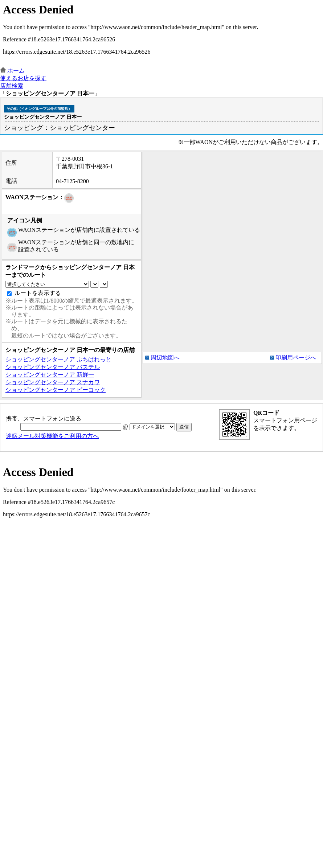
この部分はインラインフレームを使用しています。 (161, 33)
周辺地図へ (165, 357)
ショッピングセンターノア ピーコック (55, 390)
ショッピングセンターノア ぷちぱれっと (58, 359)
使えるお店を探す (23, 78)
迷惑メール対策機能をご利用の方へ (52, 436)
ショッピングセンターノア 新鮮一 (49, 375)
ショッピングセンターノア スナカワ (52, 382)
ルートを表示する (38, 293)
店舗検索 (11, 86)
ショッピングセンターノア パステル (52, 367)
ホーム (16, 70)
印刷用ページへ (295, 357)
